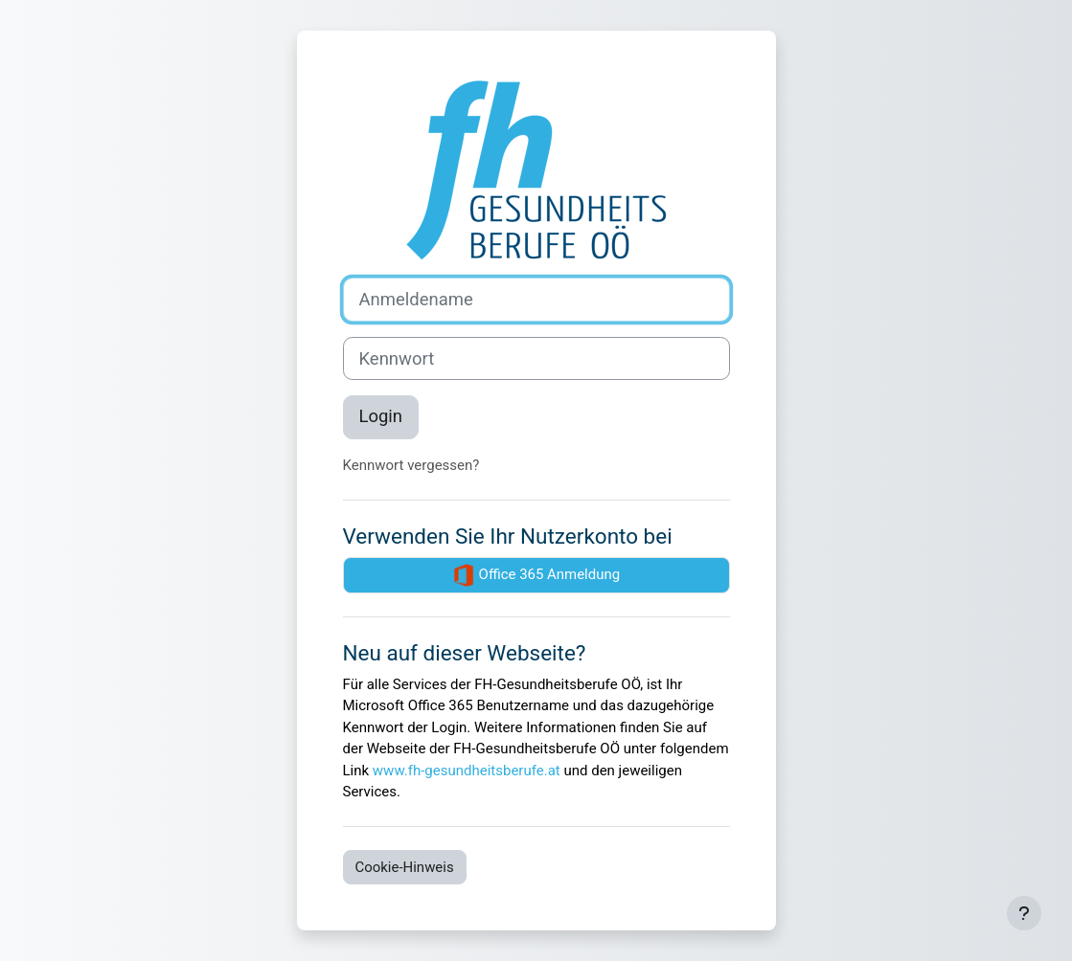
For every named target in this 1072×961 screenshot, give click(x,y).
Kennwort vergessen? (411, 465)
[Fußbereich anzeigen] (1024, 913)
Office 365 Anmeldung (536, 575)
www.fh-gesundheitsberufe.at (466, 770)
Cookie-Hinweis (404, 867)
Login (381, 416)
